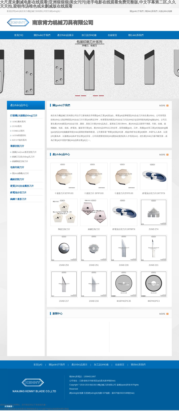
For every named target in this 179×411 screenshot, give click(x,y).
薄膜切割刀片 (17, 146)
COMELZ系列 (18, 131)
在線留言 (112, 35)
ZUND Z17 (64, 301)
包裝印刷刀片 (17, 167)
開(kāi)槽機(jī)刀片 (20, 173)
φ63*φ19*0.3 (154, 301)
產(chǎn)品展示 (65, 35)
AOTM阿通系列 (19, 135)
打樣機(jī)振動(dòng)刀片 (23, 115)
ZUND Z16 (94, 301)
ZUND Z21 (153, 265)
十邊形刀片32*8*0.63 (64, 193)
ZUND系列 (17, 126)
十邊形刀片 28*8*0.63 (93, 193)
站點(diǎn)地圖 (165, 11)
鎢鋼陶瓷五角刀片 (20, 161)
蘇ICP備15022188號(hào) (123, 393)
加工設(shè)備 (89, 35)
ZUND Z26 (123, 265)
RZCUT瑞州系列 (19, 140)
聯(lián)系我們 (151, 11)
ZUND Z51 (94, 265)
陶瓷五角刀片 (64, 229)
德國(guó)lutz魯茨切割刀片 (24, 152)
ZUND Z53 (64, 265)
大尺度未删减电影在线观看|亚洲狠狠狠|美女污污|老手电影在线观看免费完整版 (34, 409)
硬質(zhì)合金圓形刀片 (22, 186)
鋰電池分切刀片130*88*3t (123, 229)
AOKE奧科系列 (19, 121)
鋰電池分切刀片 (18, 192)
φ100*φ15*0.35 (124, 301)
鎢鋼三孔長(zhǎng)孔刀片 (23, 157)
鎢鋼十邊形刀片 (18, 199)
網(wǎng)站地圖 (76, 393)
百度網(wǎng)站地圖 (93, 393)
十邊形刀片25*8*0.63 (123, 193)
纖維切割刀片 (17, 179)
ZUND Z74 (153, 229)
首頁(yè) (18, 35)
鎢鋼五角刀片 (94, 229)
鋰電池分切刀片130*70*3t (153, 193)
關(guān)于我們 (136, 11)
